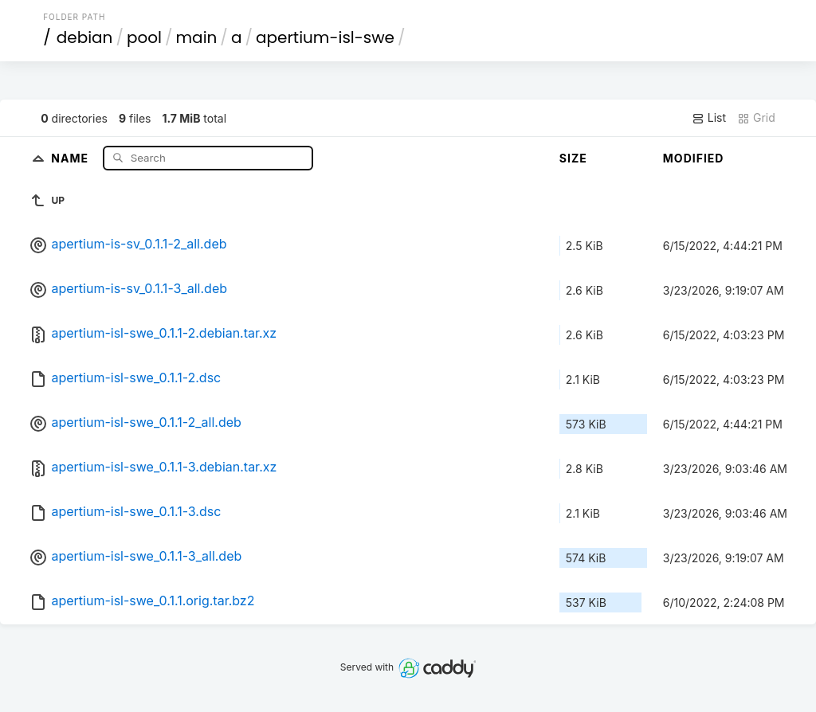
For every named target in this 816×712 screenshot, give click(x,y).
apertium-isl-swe (325, 37)
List (709, 118)
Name (71, 157)
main (197, 37)
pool (144, 37)
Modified (693, 158)
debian (85, 37)
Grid (756, 118)
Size (573, 158)
